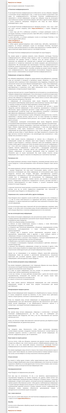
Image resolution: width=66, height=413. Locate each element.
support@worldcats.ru (49, 346)
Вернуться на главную (14, 2)
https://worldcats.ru (37, 28)
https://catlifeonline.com (15, 42)
